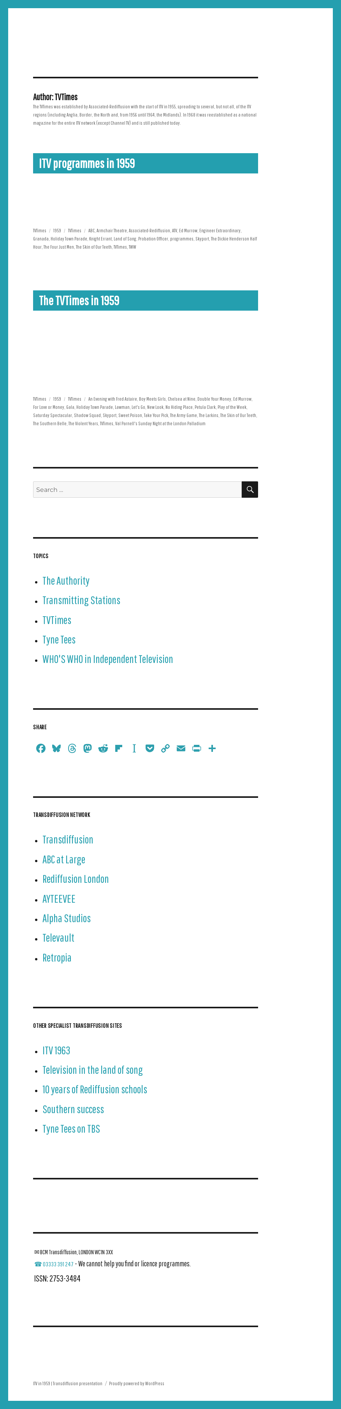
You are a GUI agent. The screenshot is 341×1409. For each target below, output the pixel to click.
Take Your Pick (156, 415)
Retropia (57, 957)
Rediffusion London (75, 878)
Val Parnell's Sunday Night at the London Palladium (160, 423)
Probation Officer (153, 239)
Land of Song (125, 239)
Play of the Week (232, 407)
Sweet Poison (130, 415)
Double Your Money (214, 399)
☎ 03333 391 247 (54, 1264)
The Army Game (183, 415)
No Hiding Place (179, 407)
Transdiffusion (67, 839)
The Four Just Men (59, 247)
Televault (58, 937)
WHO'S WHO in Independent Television (107, 658)
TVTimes (39, 230)
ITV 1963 (56, 1050)
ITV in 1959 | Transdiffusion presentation (67, 1383)
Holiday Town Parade (69, 239)
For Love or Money (48, 407)
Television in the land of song (92, 1069)
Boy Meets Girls (152, 399)
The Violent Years (83, 423)
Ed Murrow (188, 230)
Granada (41, 239)
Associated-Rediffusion (149, 230)
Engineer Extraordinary (220, 230)
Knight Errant (100, 239)
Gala (70, 407)
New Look (155, 407)
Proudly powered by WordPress (136, 1383)
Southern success (73, 1109)
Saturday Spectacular (52, 415)
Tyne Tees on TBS (71, 1128)
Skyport (202, 239)
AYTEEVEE (59, 898)
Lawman (122, 407)
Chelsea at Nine (181, 399)
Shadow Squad (87, 415)
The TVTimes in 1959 (79, 300)
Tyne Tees (59, 639)
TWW (132, 247)
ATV (174, 230)
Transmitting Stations (81, 600)
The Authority (66, 580)
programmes (181, 239)
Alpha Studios (66, 918)
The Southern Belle (50, 423)
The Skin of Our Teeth (94, 247)
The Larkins (208, 415)
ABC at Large (63, 859)
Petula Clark (205, 407)
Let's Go (138, 407)
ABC (91, 230)
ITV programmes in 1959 (87, 163)
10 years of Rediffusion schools (94, 1089)
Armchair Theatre (112, 230)
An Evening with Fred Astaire (112, 399)
